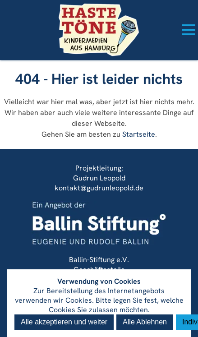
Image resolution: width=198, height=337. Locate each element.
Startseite (138, 134)
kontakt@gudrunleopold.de (99, 188)
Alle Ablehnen (145, 322)
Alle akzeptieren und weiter (64, 322)
